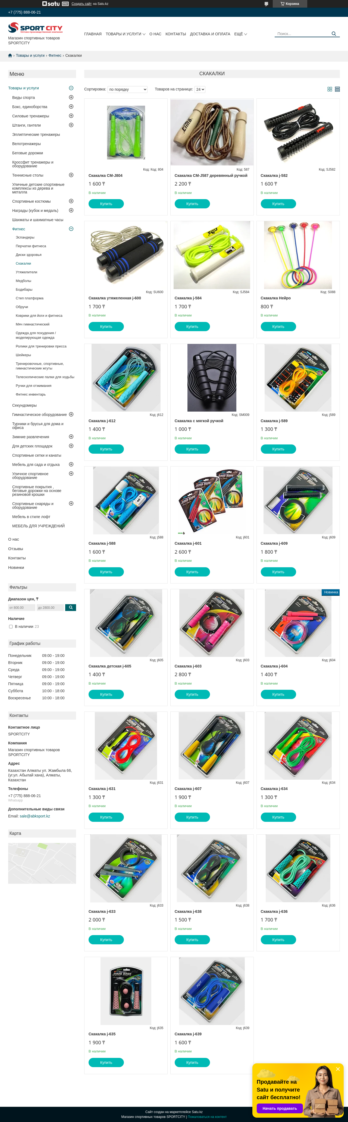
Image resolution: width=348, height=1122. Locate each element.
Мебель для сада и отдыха (35, 464)
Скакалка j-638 (188, 911)
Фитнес (55, 55)
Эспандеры (25, 237)
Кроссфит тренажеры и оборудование (33, 164)
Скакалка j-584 (188, 298)
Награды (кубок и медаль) (35, 210)
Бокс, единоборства (29, 107)
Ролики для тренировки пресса (41, 346)
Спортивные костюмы (31, 201)
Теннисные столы (27, 175)
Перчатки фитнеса (31, 246)
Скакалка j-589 (274, 421)
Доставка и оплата (210, 34)
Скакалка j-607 (188, 788)
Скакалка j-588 (102, 543)
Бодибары (24, 289)
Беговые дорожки (27, 153)
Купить (106, 204)
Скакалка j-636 (274, 911)
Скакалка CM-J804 (106, 175)
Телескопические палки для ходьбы (45, 377)
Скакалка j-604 (274, 666)
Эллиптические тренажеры (36, 134)
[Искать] (334, 33)
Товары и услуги (123, 34)
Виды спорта (23, 97)
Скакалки (23, 263)
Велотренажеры (26, 144)
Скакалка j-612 (102, 421)
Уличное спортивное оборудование (30, 476)
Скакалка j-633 (102, 911)
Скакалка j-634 (274, 788)
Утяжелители (26, 272)
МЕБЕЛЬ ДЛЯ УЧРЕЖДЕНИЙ (38, 526)
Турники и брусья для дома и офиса (38, 426)
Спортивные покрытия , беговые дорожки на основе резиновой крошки (36, 491)
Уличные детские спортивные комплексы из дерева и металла (38, 188)
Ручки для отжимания (33, 386)
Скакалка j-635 (102, 1034)
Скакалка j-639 (188, 1034)
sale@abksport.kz (35, 816)
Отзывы (15, 548)
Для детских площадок (32, 446)
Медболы (23, 281)
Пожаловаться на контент (207, 1117)
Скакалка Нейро (276, 298)
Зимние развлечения (30, 437)
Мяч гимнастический (32, 324)
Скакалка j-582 (274, 175)
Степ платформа (29, 298)
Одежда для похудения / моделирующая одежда (36, 335)
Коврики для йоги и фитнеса (39, 316)
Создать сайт (82, 4)
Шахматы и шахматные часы (37, 220)
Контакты (175, 34)
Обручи (22, 307)
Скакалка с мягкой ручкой (199, 421)
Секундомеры (24, 405)
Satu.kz (197, 1112)
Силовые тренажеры (30, 116)
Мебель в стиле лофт (31, 517)
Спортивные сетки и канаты (36, 455)
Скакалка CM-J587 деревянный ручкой (211, 175)
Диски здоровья (29, 255)
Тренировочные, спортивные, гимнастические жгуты (40, 366)
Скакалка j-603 (188, 666)
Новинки (16, 567)
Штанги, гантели (26, 125)
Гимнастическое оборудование (39, 414)
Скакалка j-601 (188, 543)
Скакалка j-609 (274, 543)
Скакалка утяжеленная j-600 (115, 298)
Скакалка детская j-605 (110, 666)
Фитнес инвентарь (31, 394)
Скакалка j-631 (102, 788)
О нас (155, 34)
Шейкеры (23, 355)
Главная (93, 34)
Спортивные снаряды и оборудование (33, 506)
